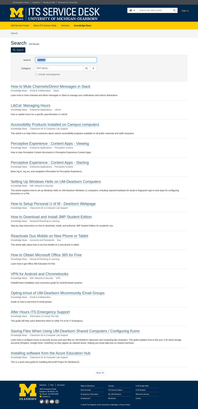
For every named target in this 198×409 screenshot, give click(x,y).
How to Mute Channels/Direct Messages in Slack (50, 86)
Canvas (111, 386)
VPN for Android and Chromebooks (39, 274)
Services (65, 25)
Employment (85, 398)
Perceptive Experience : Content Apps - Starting (50, 162)
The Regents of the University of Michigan (102, 405)
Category (26, 68)
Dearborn (43, 385)
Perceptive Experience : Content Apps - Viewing (50, 143)
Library (138, 398)
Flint (52, 385)
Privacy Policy (125, 405)
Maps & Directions (88, 386)
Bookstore (112, 398)
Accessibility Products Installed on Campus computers (55, 124)
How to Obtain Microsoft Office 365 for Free (46, 255)
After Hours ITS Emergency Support (40, 312)
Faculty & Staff (49, 2)
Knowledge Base (82, 25)
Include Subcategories (47, 74)
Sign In (185, 10)
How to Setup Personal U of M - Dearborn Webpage (53, 204)
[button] (86, 68)
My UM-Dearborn (114, 394)
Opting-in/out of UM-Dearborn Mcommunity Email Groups (58, 293)
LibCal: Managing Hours (30, 105)
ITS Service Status (115, 390)
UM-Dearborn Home (20, 2)
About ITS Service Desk (44, 25)
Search (15, 33)
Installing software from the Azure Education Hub (50, 353)
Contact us (45, 396)
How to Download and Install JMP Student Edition (51, 217)
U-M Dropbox (141, 390)
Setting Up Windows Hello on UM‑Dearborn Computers (56, 181)
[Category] (51, 68)
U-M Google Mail (142, 386)
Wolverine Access (142, 394)
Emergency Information (89, 394)
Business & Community (67, 2)
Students (36, 2)
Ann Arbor (61, 385)
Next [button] (100, 373)
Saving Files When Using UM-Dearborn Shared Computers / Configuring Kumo (75, 331)
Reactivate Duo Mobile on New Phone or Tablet (49, 236)
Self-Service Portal (20, 25)
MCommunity (86, 390)
